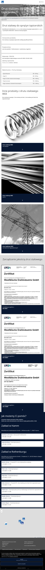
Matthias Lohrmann (7, 435)
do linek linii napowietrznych (10, 247)
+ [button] (1, 510)
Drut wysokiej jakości (14, 18)
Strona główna (5, 18)
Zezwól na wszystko (21, 563)
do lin (8, 196)
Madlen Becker (6, 496)
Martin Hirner (5, 462)
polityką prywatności (14, 556)
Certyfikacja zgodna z (8, 307)
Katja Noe (4, 475)
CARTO (43, 537)
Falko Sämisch (6, 483)
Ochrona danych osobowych (34, 549)
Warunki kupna (18, 549)
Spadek (21, 560)
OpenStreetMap (39, 537)
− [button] (1, 512)
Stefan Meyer (5, 503)
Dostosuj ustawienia (22, 568)
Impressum (25, 549)
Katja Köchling (6, 442)
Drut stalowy (23, 18)
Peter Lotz (4, 469)
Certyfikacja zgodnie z (8, 356)
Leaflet (35, 537)
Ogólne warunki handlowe (7, 549)
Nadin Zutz (5, 489)
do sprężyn (8, 145)
